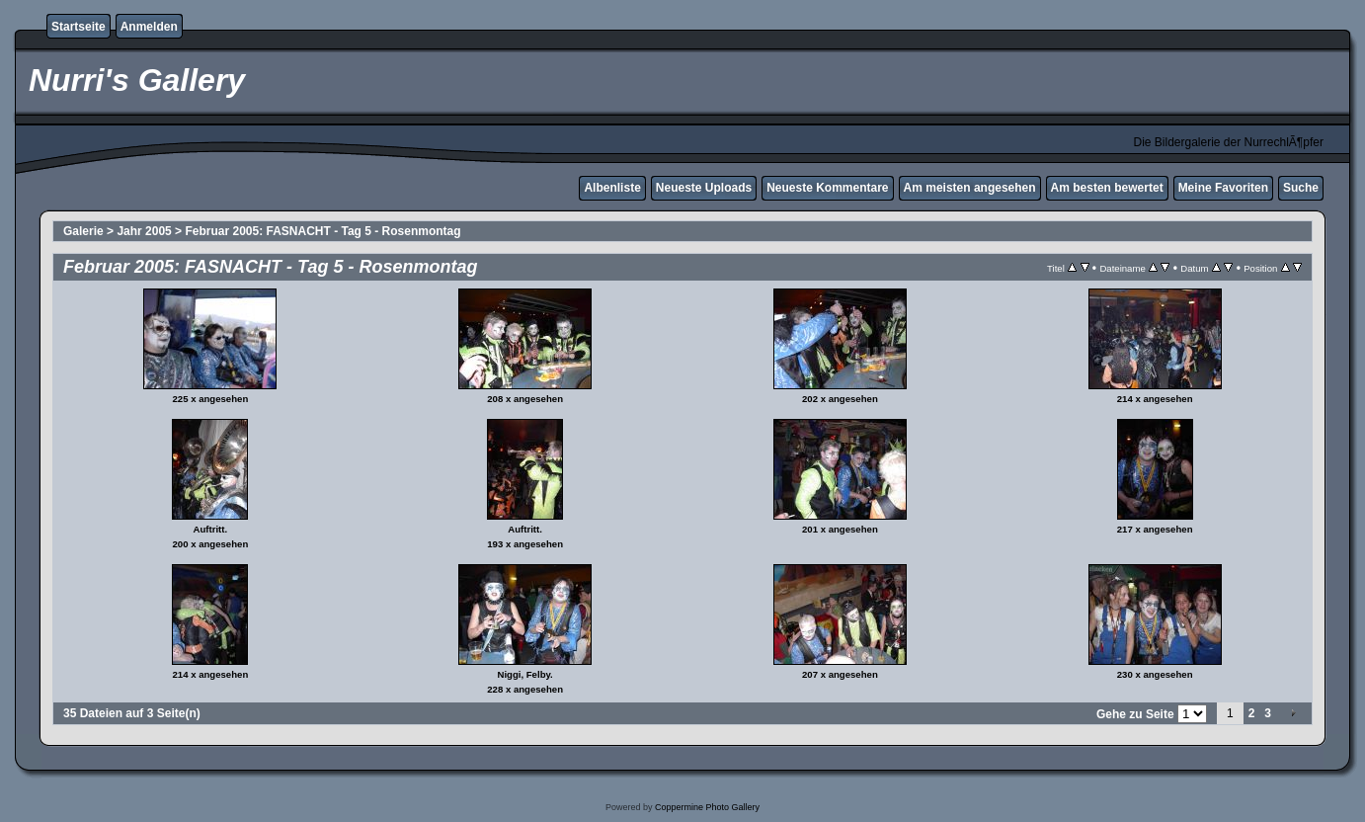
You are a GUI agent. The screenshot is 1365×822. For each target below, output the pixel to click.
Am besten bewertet (1107, 188)
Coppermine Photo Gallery (707, 807)
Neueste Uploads (704, 188)
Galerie (83, 231)
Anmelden (149, 27)
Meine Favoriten (1223, 188)
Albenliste (612, 188)
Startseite (78, 27)
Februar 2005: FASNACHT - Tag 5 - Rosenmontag (322, 231)
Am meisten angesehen (970, 188)
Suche (1301, 188)
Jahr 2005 (144, 231)
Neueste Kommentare (827, 188)
